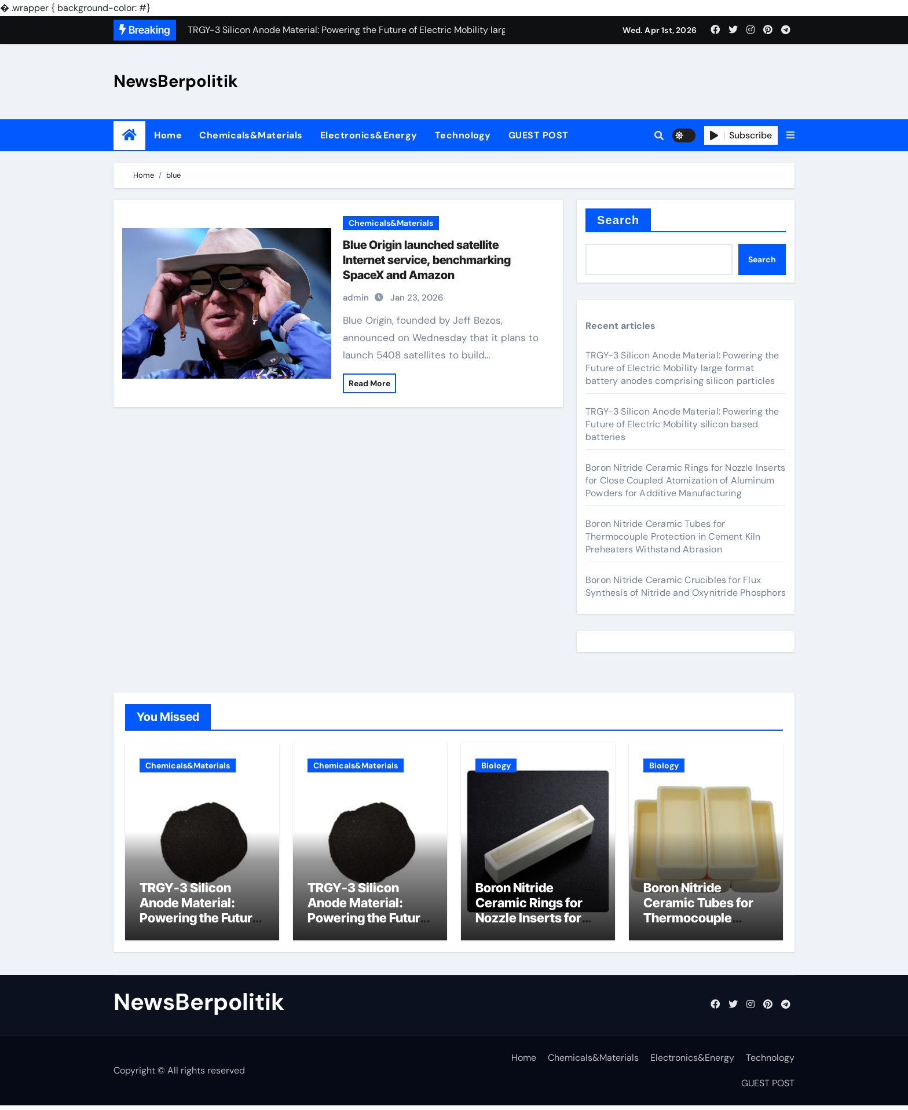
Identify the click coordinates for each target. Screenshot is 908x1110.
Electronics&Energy (369, 135)
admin (356, 297)
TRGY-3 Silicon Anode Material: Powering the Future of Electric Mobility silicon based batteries (682, 424)
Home (168, 135)
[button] (790, 135)
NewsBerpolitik (176, 81)
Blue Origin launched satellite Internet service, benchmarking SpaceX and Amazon (427, 260)
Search (618, 220)
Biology (496, 765)
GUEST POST (538, 135)
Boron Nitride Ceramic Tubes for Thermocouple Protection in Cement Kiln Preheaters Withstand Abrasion (673, 536)
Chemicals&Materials (251, 135)
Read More (369, 383)
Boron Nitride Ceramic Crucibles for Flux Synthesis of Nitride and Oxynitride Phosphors (685, 586)
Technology (463, 135)
